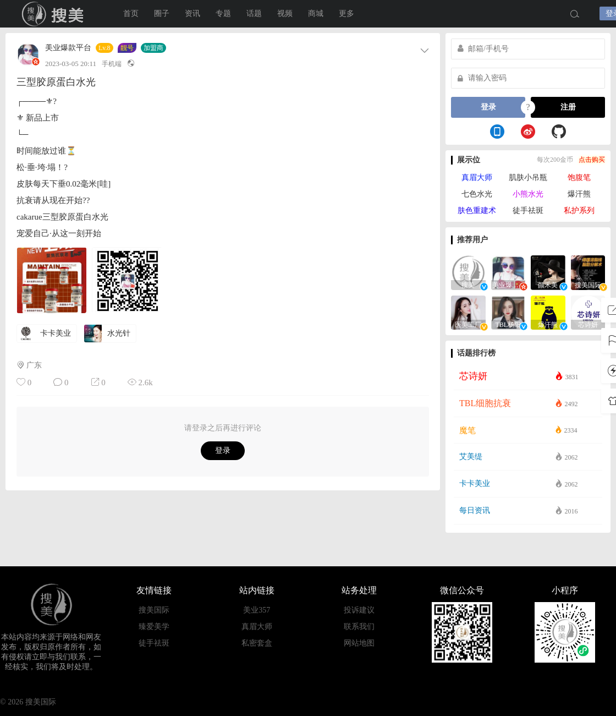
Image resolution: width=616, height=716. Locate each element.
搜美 (55, 14)
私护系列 (579, 210)
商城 (315, 13)
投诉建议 (359, 610)
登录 (222, 450)
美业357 (256, 610)
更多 (346, 13)
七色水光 (476, 194)
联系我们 (359, 626)
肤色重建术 (477, 210)
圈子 (161, 13)
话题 (254, 13)
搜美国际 (154, 610)
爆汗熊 (579, 194)
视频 (285, 13)
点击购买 (592, 159)
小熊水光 (528, 194)
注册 (568, 107)
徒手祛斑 (528, 210)
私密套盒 (256, 643)
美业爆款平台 (68, 48)
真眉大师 (476, 177)
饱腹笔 (579, 177)
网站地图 (359, 643)
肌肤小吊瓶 (528, 177)
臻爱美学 (154, 626)
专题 (223, 13)
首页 (131, 13)
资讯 (192, 13)
